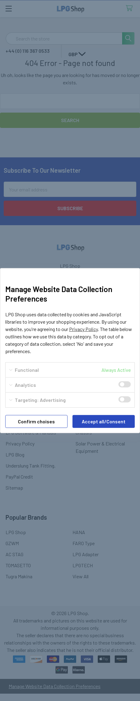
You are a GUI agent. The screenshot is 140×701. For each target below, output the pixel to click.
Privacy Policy (83, 329)
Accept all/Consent (104, 421)
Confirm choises (36, 421)
